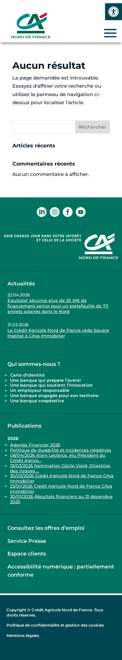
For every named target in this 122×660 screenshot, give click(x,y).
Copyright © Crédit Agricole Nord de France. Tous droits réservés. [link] (55, 612)
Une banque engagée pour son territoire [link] (55, 395)
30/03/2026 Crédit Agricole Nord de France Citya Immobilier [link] (62, 478)
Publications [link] (24, 426)
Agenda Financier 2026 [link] (35, 444)
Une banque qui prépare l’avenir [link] (45, 380)
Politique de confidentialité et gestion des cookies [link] (55, 625)
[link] (113, 11)
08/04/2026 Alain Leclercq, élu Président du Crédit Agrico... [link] (57, 458)
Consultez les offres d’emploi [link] (46, 528)
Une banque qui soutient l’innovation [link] (52, 385)
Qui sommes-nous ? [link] (33, 364)
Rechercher (92, 127)
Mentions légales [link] (23, 635)
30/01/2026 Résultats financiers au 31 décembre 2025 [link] (61, 499)
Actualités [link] (21, 283)
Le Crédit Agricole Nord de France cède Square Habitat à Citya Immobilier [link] (58, 333)
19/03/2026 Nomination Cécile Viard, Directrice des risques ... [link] (60, 468)
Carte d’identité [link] (27, 375)
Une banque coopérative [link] (37, 400)
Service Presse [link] (26, 541)
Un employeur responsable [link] (39, 390)
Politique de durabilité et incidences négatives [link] (60, 450)
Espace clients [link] (26, 554)
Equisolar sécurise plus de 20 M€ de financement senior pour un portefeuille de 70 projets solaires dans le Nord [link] (57, 306)
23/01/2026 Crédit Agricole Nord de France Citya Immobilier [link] (61, 488)
